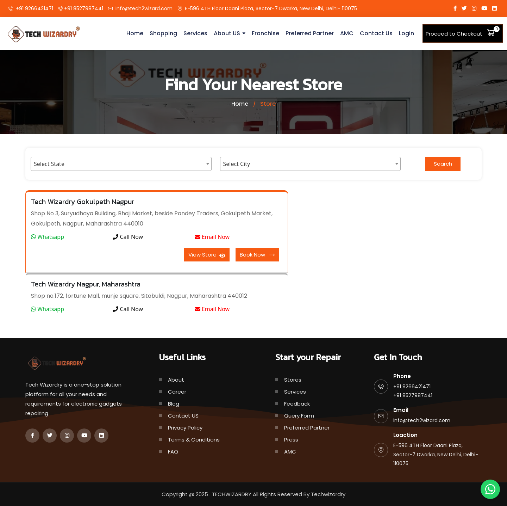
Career (177, 391)
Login (406, 33)
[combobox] (121, 164)
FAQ (173, 451)
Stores (292, 379)
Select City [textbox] (236, 164)
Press (291, 439)
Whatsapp (47, 237)
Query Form (299, 415)
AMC (346, 33)
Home (134, 33)
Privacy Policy (185, 427)
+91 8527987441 (83, 8)
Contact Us (376, 33)
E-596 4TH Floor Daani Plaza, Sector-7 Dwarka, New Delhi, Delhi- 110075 (271, 8)
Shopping (163, 33)
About (176, 379)
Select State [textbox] (49, 164)
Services (195, 33)
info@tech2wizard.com (144, 8)
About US (227, 33)
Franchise (265, 33)
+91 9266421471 (34, 8)
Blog (173, 403)
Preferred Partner (310, 33)
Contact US (183, 415)
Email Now (212, 237)
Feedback (297, 403)
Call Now (128, 237)
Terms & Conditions (194, 439)
